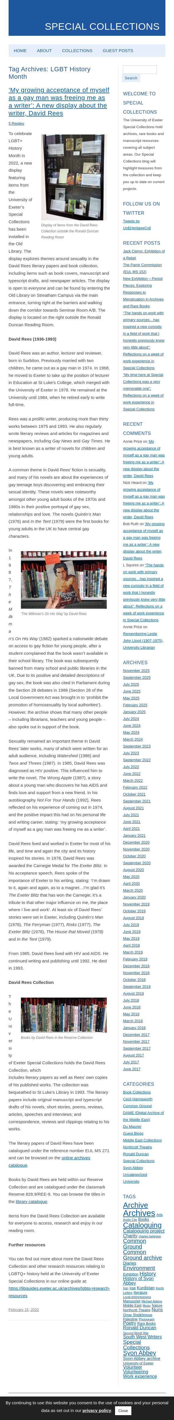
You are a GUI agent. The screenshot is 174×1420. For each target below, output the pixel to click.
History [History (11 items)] (148, 1274)
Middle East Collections (142, 1140)
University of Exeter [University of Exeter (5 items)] (138, 1363)
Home (20, 50)
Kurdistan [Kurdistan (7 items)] (146, 1287)
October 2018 (134, 980)
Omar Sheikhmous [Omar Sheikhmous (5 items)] (137, 1315)
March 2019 (133, 952)
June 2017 (132, 1069)
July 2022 (131, 767)
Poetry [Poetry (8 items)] (129, 1323)
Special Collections (102, 26)
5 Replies (16, 123)
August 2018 (133, 993)
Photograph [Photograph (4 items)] (147, 1319)
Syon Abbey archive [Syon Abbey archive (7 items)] (141, 1358)
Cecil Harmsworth (138, 1099)
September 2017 (137, 1048)
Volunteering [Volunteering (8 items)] (135, 1371)
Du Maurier (132, 1126)
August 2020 (133, 870)
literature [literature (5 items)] (140, 1293)
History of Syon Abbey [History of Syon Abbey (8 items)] (138, 1280)
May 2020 (131, 877)
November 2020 (136, 849)
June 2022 (132, 774)
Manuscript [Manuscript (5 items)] (131, 1301)
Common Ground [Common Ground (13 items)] (134, 1244)
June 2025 (132, 691)
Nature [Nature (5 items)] (157, 1306)
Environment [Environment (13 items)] (139, 1268)
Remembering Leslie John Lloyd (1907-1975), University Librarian (143, 641)
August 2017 (133, 1055)
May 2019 (131, 938)
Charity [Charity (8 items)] (130, 1235)
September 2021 (137, 801)
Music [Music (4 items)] (147, 1305)
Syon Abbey (133, 1168)
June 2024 (132, 725)
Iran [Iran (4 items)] (125, 1288)
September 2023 (137, 746)
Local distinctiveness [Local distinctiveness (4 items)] (137, 1297)
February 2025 (135, 705)
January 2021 (134, 835)
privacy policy (96, 1410)
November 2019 (136, 904)
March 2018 (133, 1021)
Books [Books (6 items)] (143, 1219)
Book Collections (137, 1092)
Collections (77, 50)
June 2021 (132, 822)
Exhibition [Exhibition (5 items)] (130, 1274)
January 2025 (134, 712)
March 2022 (133, 780)
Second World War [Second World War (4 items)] (136, 1333)
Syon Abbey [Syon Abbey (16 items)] (139, 1353)
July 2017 (131, 1062)
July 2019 (131, 925)
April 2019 (131, 945)
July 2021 (131, 815)
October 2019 (134, 911)
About (44, 50)
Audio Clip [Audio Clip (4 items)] (130, 1219)
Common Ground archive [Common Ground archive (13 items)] (142, 1255)
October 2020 (134, 856)
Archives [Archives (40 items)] (139, 1213)
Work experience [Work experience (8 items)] (140, 1376)
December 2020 (136, 842)
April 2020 (131, 883)
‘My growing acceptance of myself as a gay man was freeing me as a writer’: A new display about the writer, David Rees (59, 101)
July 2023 (131, 753)
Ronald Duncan (136, 1154)
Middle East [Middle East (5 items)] (132, 1306)
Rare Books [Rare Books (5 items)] (146, 1324)
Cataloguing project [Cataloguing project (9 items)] (144, 1231)
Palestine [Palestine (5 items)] (130, 1319)
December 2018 (136, 966)
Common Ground (137, 1106)
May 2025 (131, 698)
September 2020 (137, 863)
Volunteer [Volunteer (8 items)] (132, 1367)
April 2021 (131, 828)
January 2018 (134, 1028)
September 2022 (137, 760)
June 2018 (132, 1007)
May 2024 (131, 732)
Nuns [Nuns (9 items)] (157, 1309)
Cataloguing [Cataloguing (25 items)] (142, 1225)
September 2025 (137, 677)
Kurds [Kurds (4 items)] (160, 1288)
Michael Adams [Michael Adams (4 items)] (151, 1301)
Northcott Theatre (137, 1147)
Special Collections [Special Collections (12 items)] (136, 1344)
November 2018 (136, 973)
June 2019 (132, 931)
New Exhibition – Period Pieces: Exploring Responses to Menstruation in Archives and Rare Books (143, 292)
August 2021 (133, 808)
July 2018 (131, 1000)
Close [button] (123, 1411)
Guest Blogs (133, 1133)
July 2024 (131, 719)
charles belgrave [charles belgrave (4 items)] (150, 1236)
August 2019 (133, 918)
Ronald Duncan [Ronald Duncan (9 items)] (139, 1327)
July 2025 (131, 684)
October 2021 (134, 794)
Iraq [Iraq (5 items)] (133, 1288)
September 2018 (137, 986)
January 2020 (134, 897)
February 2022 (135, 787)
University (131, 1181)
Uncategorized (135, 1174)
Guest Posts (118, 50)
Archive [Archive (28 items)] (135, 1205)
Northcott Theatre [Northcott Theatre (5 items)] (136, 1310)
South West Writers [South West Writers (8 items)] (142, 1336)
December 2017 (136, 1035)
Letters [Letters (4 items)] (128, 1292)
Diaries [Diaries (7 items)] (129, 1263)
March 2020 (133, 890)
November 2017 (136, 1041)
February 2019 (135, 959)
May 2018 (131, 1014)
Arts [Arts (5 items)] (160, 1215)
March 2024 (133, 739)
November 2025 (136, 671)
